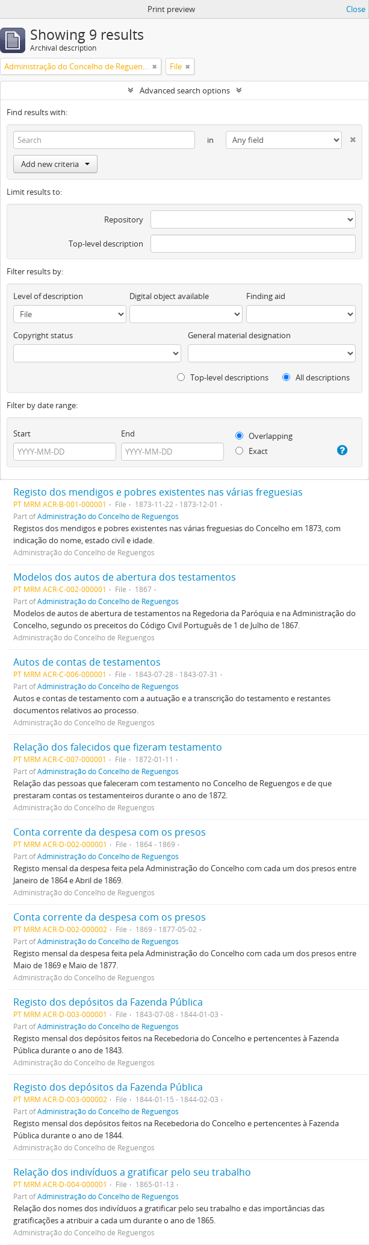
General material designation (239, 335)
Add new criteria (55, 164)
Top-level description (106, 243)
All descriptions (316, 377)
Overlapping (264, 435)
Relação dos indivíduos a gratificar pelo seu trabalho (132, 1172)
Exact (251, 451)
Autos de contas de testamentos (87, 662)
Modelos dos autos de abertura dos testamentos (124, 577)
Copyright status (43, 335)
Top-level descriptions (222, 377)
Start (22, 433)
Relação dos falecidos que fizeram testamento (117, 747)
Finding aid (265, 296)
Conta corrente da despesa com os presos (109, 832)
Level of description (48, 296)
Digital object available (169, 296)
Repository (123, 219)
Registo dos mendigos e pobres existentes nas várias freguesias (158, 492)
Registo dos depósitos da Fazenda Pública (108, 1002)
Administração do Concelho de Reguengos (108, 516)
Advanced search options (185, 90)
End (128, 433)
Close (355, 9)
